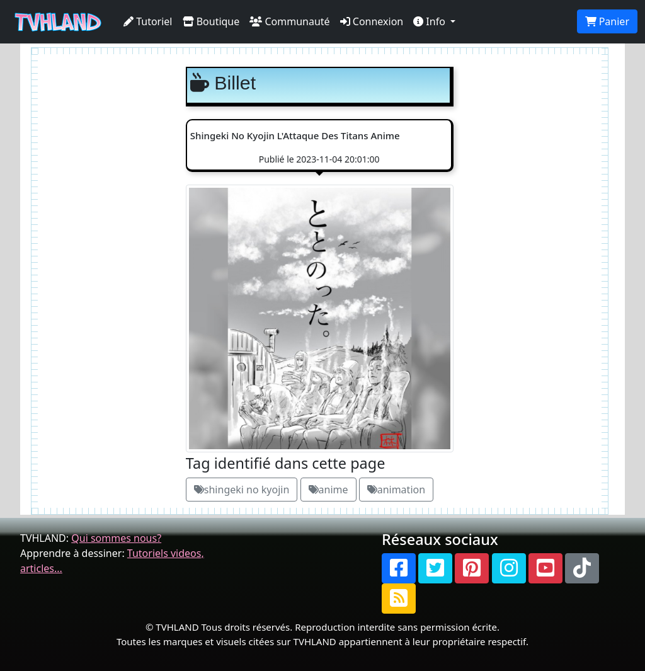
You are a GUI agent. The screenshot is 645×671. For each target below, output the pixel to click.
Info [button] (430, 21)
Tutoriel (148, 21)
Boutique (211, 21)
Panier (607, 21)
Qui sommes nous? (116, 538)
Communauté (289, 21)
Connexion (372, 21)
